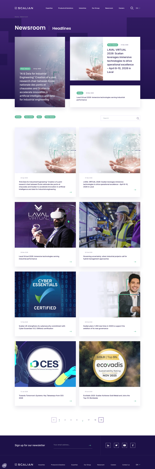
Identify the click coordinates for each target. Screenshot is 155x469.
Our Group (87, 465)
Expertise (74, 465)
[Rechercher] (90, 445)
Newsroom (100, 465)
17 (88, 420)
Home (17, 17)
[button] (4, 465)
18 (95, 420)
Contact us (126, 465)
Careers (113, 465)
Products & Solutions (58, 465)
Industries (41, 465)
